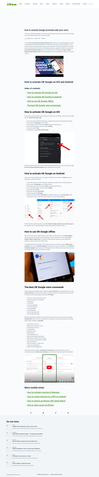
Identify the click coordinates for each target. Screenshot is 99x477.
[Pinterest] (56, 413)
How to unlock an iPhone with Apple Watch (46, 401)
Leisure (21, 4)
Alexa (27, 53)
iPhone (63, 165)
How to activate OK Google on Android (44, 97)
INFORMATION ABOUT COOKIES (56, 474)
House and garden (77, 4)
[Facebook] (31, 413)
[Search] (91, 4)
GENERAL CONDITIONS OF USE (43, 474)
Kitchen (62, 4)
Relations (36, 4)
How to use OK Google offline (40, 101)
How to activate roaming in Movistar (43, 392)
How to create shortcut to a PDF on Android (46, 396)
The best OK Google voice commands (44, 105)
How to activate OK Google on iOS (42, 92)
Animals (48, 4)
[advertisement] (49, 18)
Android (71, 224)
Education (55, 4)
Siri (68, 51)
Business (68, 4)
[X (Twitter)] (43, 413)
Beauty (42, 4)
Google (44, 46)
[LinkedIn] (68, 413)
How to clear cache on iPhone (40, 405)
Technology (28, 4)
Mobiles (43, 38)
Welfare (85, 4)
